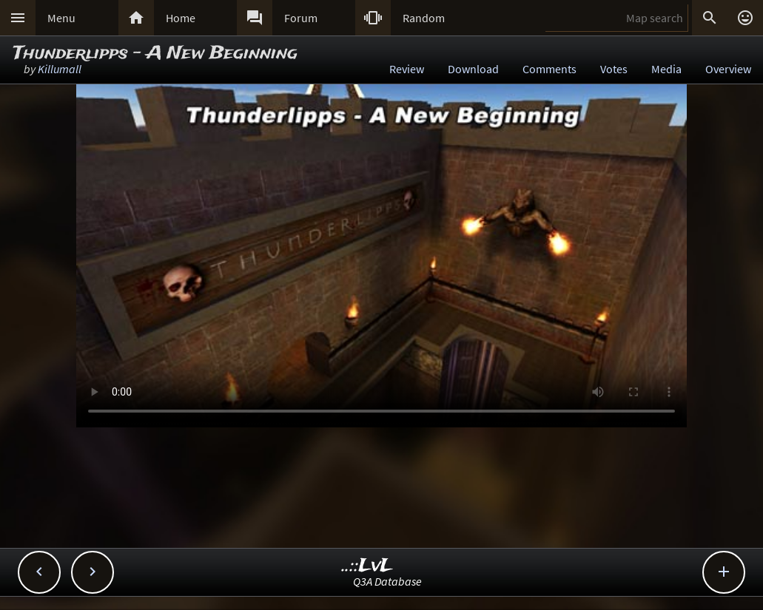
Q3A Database (387, 581)
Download (473, 68)
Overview (728, 68)
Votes (614, 68)
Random (424, 17)
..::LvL (367, 566)
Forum (300, 17)
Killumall (59, 68)
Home (180, 17)
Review (406, 68)
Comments (549, 68)
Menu (61, 17)
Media (666, 68)
